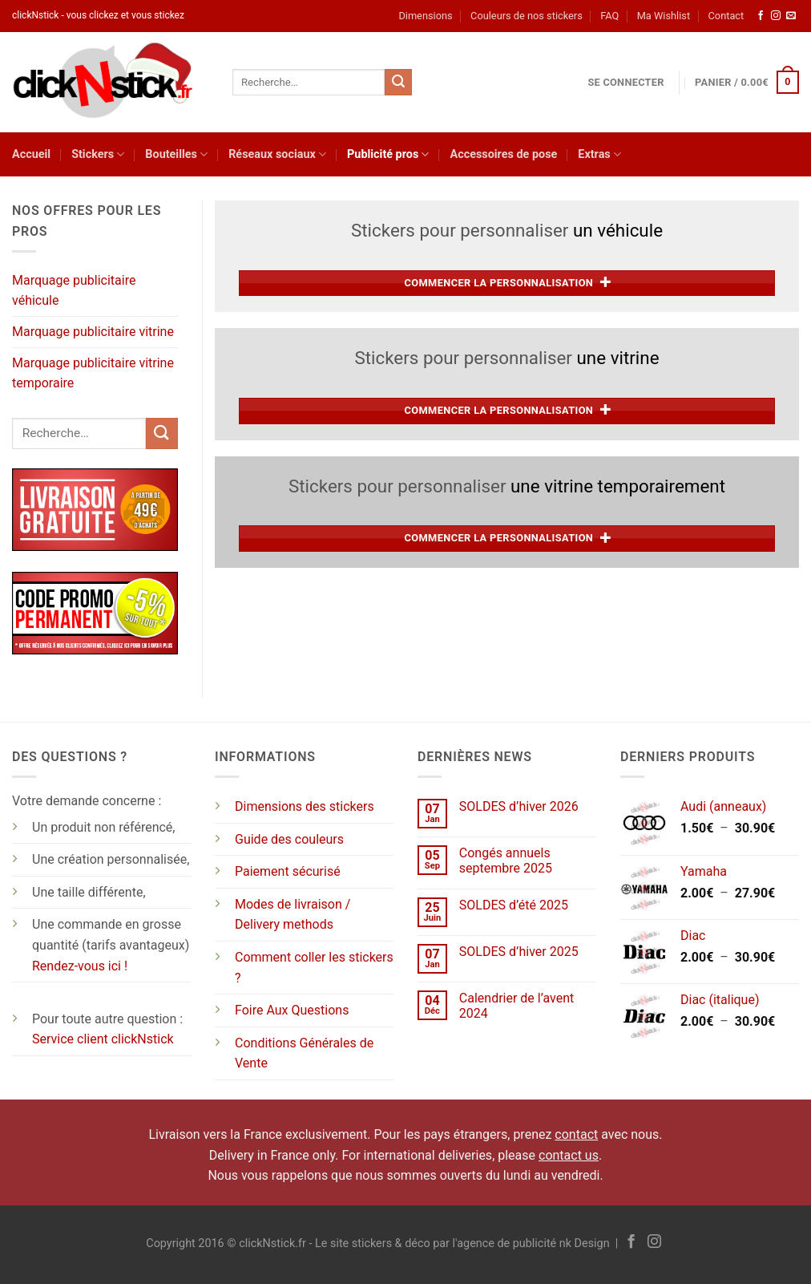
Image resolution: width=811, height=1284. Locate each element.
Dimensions (425, 16)
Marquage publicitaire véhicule (73, 291)
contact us (569, 1155)
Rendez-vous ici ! (79, 966)
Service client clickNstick (103, 1039)
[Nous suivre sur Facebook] (760, 16)
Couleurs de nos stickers (526, 16)
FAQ (609, 16)
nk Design (584, 1243)
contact (576, 1134)
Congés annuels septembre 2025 (505, 860)
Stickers (97, 154)
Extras (599, 154)
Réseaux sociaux (277, 154)
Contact (726, 16)
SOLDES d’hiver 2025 (519, 951)
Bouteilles (176, 154)
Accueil (31, 154)
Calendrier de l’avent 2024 (517, 1005)
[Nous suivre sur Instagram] (776, 16)
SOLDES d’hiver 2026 (519, 806)
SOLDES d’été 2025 (513, 905)
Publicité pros (388, 154)
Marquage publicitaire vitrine (93, 331)
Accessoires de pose (503, 154)
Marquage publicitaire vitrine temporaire (93, 373)
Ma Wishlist (663, 16)
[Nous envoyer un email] (791, 16)
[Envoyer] (398, 82)
